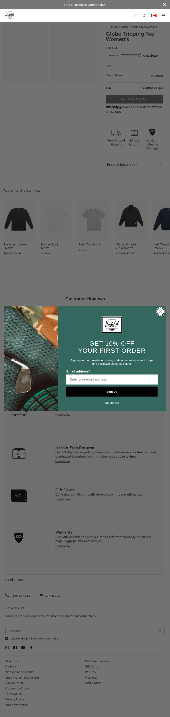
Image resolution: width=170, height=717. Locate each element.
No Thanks (112, 402)
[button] (136, 15)
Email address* (78, 371)
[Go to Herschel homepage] (9, 15)
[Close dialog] (160, 311)
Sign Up (112, 391)
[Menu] (163, 15)
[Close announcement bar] (164, 4)
